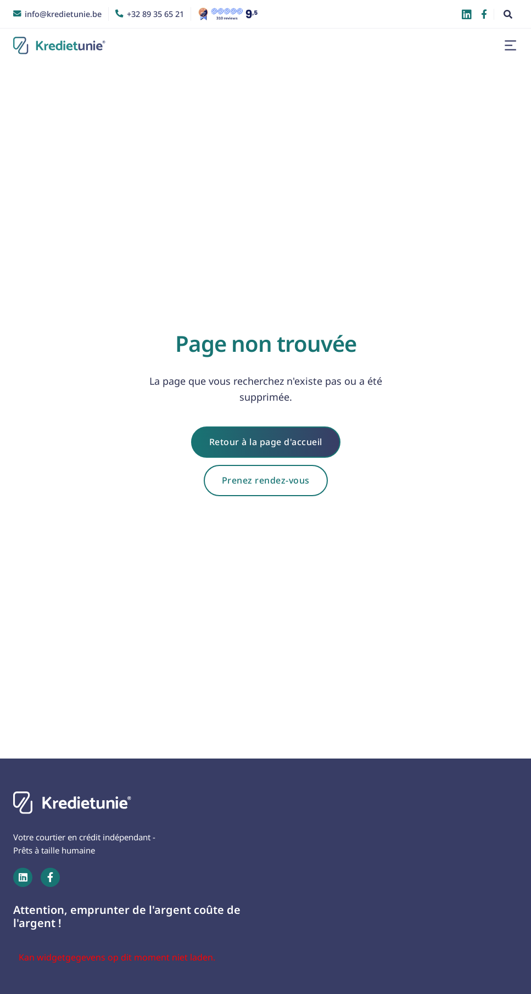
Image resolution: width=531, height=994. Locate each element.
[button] (510, 45)
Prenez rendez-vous (266, 480)
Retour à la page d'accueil (265, 442)
